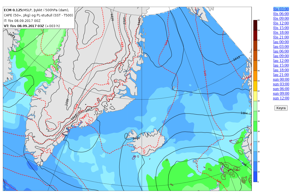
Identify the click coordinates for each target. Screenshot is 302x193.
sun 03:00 (281, 84)
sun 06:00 (281, 88)
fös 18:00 (281, 32)
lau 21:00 (281, 74)
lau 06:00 (281, 51)
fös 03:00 (281, 9)
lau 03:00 (281, 46)
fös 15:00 (281, 28)
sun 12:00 (281, 98)
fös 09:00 (281, 18)
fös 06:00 (281, 13)
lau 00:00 (281, 42)
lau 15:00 (281, 65)
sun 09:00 (281, 93)
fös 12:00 (281, 23)
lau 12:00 (281, 60)
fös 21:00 (281, 37)
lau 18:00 (281, 70)
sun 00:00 (281, 79)
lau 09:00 (281, 56)
